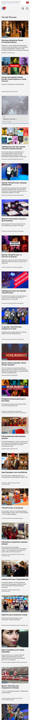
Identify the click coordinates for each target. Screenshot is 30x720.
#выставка (7, 484)
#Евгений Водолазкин (13, 411)
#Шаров (24, 412)
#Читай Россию (10, 52)
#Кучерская (16, 698)
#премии (4, 91)
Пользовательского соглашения (12, 3)
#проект (13, 412)
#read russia (4, 339)
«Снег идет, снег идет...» (10, 119)
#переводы (8, 91)
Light (4, 116)
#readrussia (4, 195)
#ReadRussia (4, 52)
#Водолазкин (10, 698)
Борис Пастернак (7, 121)
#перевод (10, 159)
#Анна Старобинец (11, 662)
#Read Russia (4, 159)
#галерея (10, 554)
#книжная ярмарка (6, 448)
